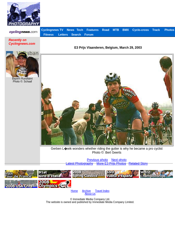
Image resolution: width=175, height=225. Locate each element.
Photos (169, 29)
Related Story (138, 163)
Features (93, 29)
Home (74, 190)
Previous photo (97, 160)
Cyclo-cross (140, 29)
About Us (90, 193)
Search (76, 34)
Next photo (119, 160)
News (70, 29)
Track (156, 29)
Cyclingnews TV (52, 29)
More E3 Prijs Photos (111, 163)
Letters (63, 34)
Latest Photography (79, 163)
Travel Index (102, 190)
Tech (80, 29)
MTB (116, 29)
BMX (125, 29)
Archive (86, 190)
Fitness (48, 34)
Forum (88, 34)
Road (105, 29)
